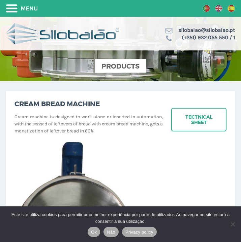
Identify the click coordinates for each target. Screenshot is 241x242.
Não (111, 232)
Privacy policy (139, 232)
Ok (94, 232)
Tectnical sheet (199, 119)
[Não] (232, 224)
